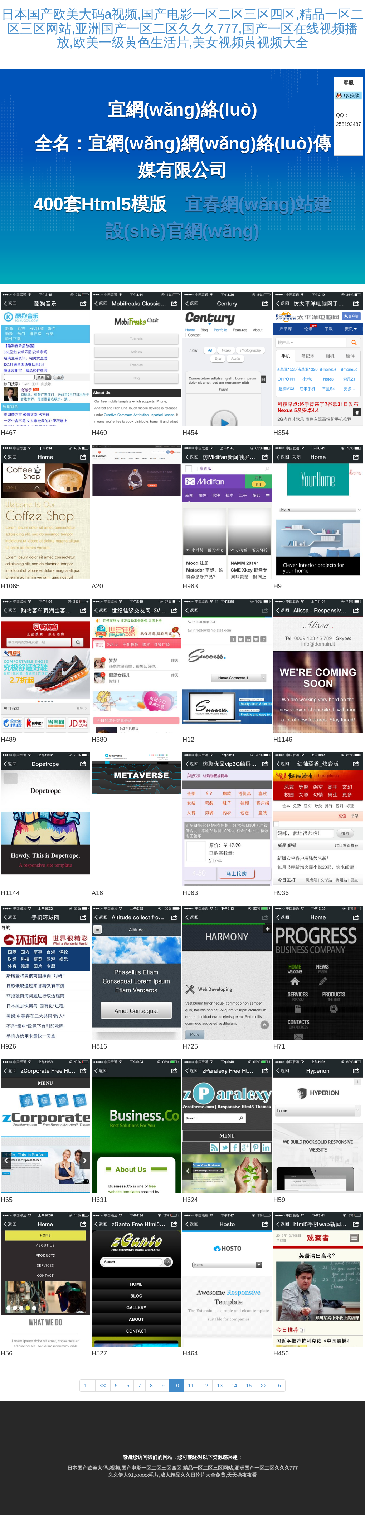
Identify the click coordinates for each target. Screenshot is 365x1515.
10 (176, 1385)
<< (103, 1385)
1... (87, 1385)
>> (263, 1385)
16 (278, 1385)
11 (191, 1385)
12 (205, 1385)
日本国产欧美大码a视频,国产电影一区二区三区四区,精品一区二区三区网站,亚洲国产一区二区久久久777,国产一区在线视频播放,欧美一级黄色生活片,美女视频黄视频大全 (182, 28)
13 (220, 1385)
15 (249, 1385)
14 (234, 1385)
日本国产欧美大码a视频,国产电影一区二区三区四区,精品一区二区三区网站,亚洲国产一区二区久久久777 (182, 1468)
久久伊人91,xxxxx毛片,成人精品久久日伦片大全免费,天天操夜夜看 (182, 1475)
